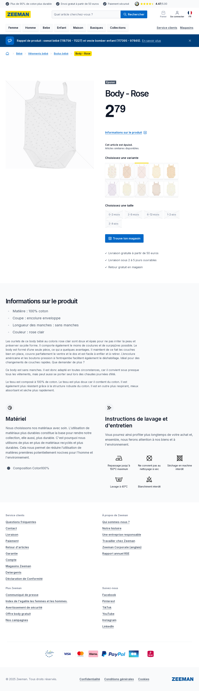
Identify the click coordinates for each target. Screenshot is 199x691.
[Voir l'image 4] (156, 171)
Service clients (167, 27)
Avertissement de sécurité (24, 607)
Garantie (12, 553)
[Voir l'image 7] (127, 188)
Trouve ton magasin (124, 238)
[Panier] (163, 14)
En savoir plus (151, 40)
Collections (118, 27)
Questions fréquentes (21, 522)
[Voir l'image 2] (127, 171)
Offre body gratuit (18, 614)
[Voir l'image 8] (142, 188)
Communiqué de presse (22, 595)
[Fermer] (189, 40)
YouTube (108, 614)
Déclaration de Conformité (24, 578)
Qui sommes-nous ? (116, 522)
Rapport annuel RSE (115, 553)
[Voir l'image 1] (112, 171)
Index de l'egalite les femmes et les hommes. (36, 601)
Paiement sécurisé (118, 3)
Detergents (13, 572)
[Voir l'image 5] (171, 171)
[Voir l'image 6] (112, 188)
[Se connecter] (177, 14)
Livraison (12, 534)
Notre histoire (111, 528)
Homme (30, 27)
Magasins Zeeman (18, 566)
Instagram (109, 620)
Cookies (143, 679)
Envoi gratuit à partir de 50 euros (80, 3)
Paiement (12, 541)
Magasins (186, 27)
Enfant (61, 27)
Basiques (96, 27)
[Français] (189, 14)
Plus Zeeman (14, 588)
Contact (11, 528)
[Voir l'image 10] (171, 188)
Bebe (46, 27)
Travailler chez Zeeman (118, 541)
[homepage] (18, 14)
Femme (13, 27)
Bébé (19, 53)
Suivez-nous (110, 588)
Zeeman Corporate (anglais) (122, 547)
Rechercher (133, 14)
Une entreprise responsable (121, 534)
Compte (11, 560)
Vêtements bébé (38, 53)
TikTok (106, 607)
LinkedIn (108, 626)
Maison (78, 27)
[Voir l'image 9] (156, 188)
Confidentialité (89, 679)
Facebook (109, 595)
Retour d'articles (17, 547)
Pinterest (108, 601)
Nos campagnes (17, 620)
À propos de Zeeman (115, 515)
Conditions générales (119, 679)
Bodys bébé (61, 53)
